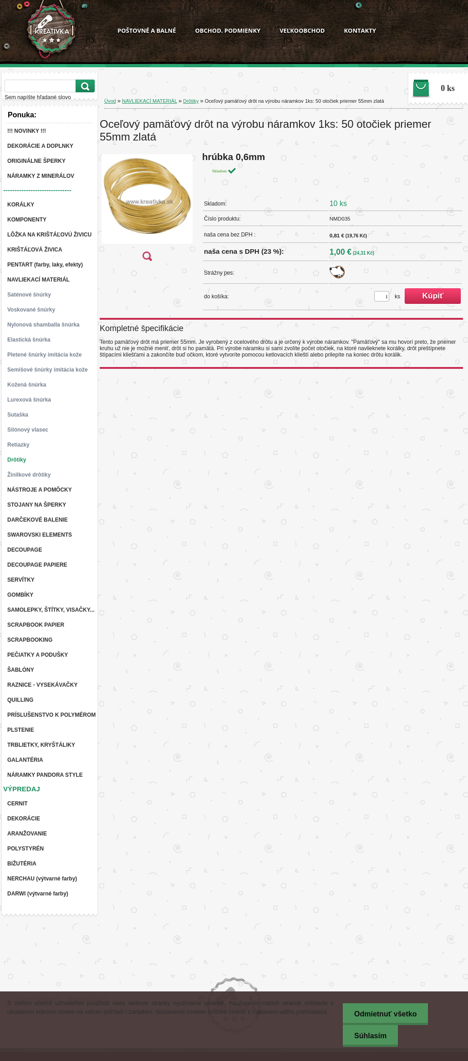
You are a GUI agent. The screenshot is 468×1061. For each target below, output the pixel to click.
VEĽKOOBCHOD (302, 30)
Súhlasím (370, 1036)
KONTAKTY (360, 30)
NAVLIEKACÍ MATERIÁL (149, 101)
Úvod (110, 101)
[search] (83, 86)
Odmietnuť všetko (385, 1014)
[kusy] (381, 296)
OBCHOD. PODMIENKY (227, 30)
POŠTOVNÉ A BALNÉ (146, 30)
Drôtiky (190, 101)
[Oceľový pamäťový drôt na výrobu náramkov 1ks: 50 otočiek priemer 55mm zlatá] (147, 209)
